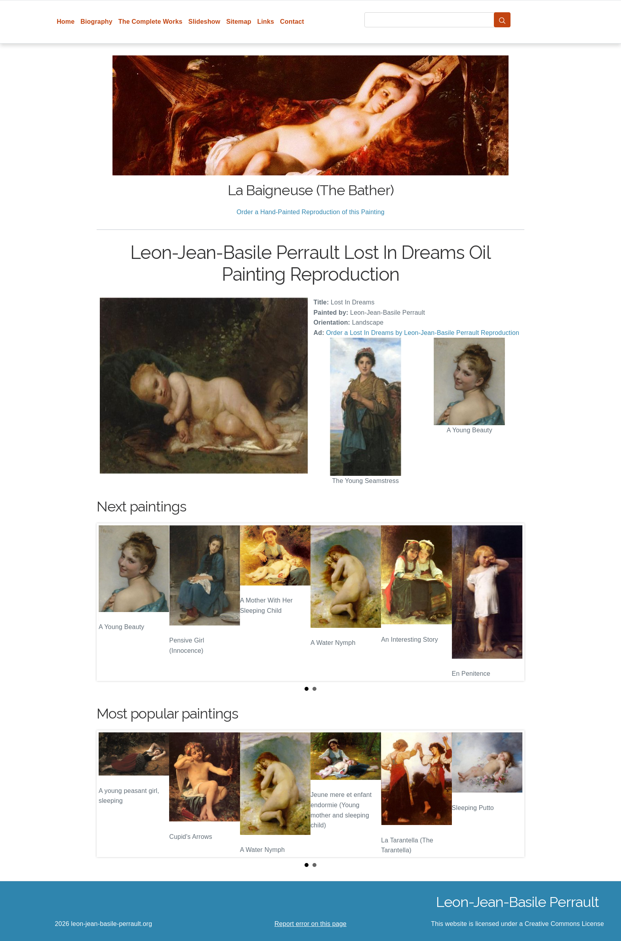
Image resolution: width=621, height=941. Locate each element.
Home (65, 21)
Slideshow (205, 21)
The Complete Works (150, 21)
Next (512, 602)
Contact (292, 21)
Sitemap (238, 21)
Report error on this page (310, 923)
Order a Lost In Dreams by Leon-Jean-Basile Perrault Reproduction (422, 332)
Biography (96, 21)
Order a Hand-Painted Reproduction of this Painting (310, 212)
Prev (109, 602)
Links (265, 21)
